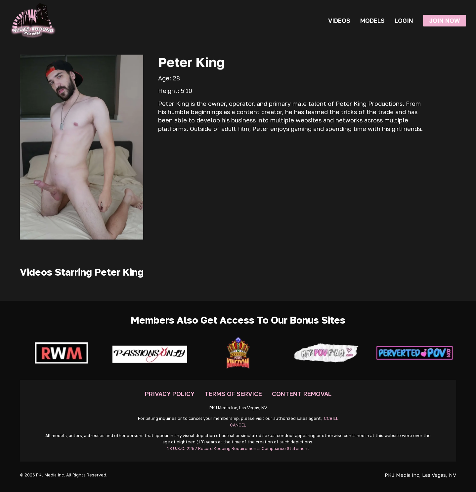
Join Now (444, 20)
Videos (339, 20)
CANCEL (238, 425)
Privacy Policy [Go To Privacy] (170, 393)
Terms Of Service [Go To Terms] (233, 393)
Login (404, 20)
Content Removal (301, 393)
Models (372, 20)
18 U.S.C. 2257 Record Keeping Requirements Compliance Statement (238, 448)
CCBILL (331, 418)
